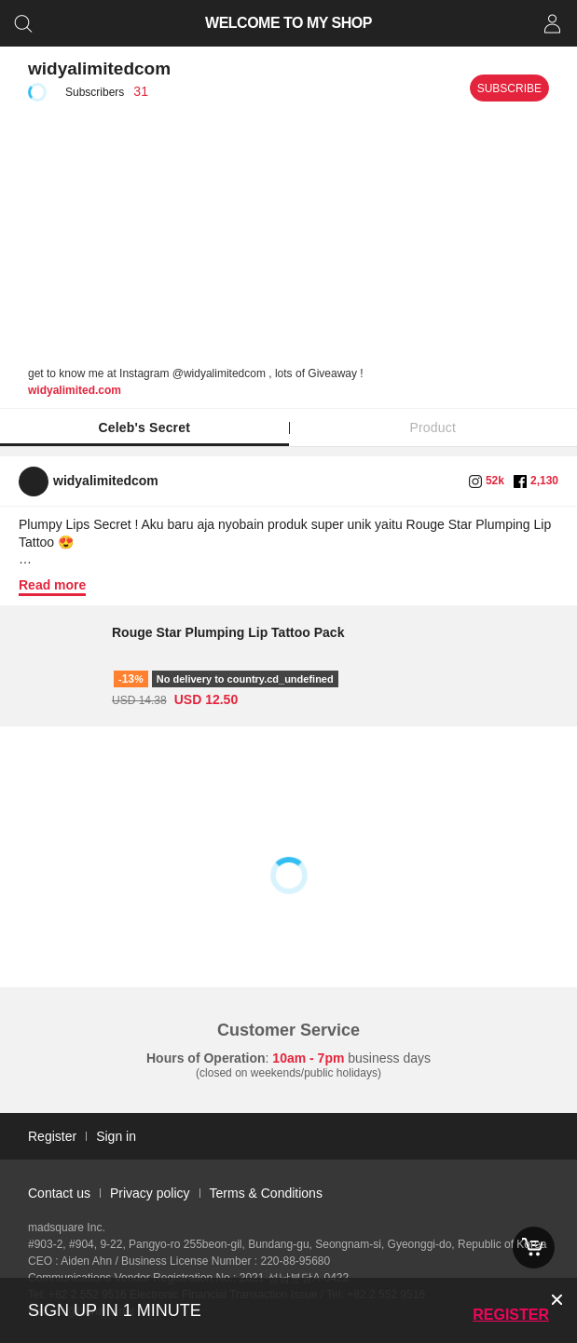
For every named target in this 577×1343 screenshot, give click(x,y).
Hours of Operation (206, 1058)
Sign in (116, 1136)
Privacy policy (150, 1193)
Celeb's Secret (144, 427)
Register (511, 1315)
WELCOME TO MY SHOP (288, 23)
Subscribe (509, 88)
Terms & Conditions (266, 1193)
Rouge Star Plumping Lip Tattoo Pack (228, 632)
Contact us (59, 1193)
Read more (52, 584)
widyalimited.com (74, 390)
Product (432, 427)
